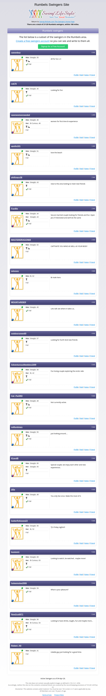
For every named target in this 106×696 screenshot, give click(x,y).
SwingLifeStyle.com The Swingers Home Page (56, 21)
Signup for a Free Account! (53, 46)
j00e (13, 489)
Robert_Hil (16, 645)
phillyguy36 (16, 177)
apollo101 (15, 146)
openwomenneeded (20, 115)
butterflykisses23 (19, 521)
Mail (81, 75)
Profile (76, 75)
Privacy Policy (59, 695)
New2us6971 (17, 614)
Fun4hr (14, 208)
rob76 (14, 84)
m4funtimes (16, 427)
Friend (92, 75)
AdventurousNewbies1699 (23, 364)
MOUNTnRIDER (18, 302)
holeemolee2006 (19, 583)
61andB (14, 458)
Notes (86, 75)
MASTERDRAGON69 (21, 240)
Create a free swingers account (33, 41)
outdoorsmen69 (18, 333)
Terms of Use (47, 695)
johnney (15, 271)
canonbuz (16, 52)
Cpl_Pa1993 (16, 396)
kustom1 (15, 552)
